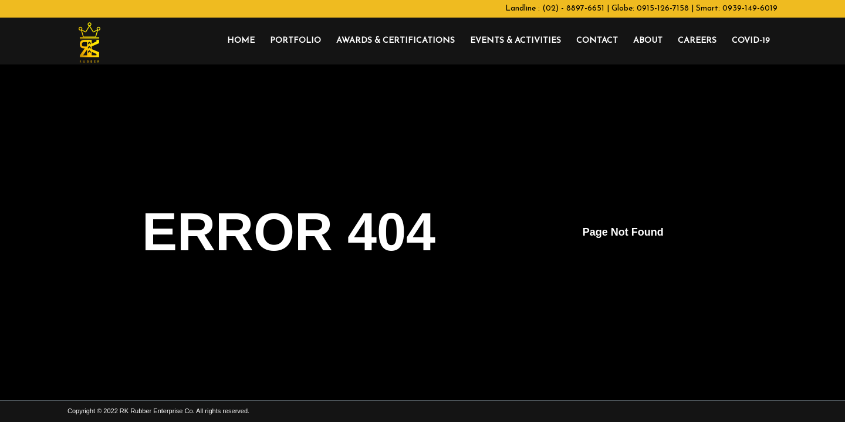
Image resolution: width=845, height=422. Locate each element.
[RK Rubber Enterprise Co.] (89, 41)
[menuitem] (240, 41)
